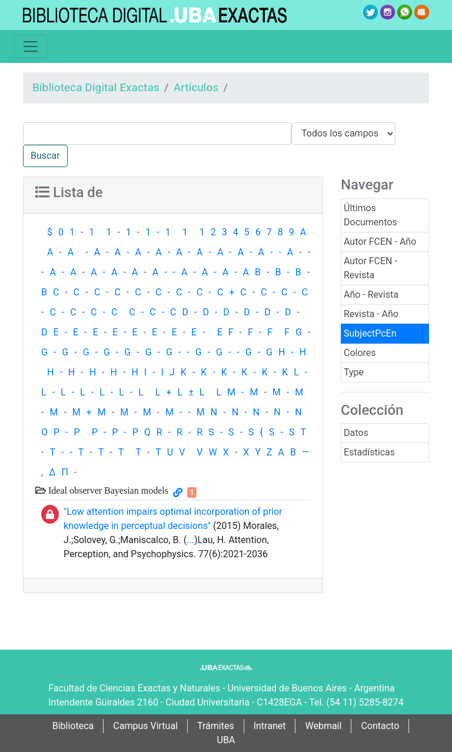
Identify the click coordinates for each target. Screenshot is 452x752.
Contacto (380, 725)
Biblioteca (73, 725)
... (190, 539)
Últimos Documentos (370, 215)
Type (354, 372)
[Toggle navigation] (30, 46)
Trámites (215, 725)
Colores (360, 352)
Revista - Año (371, 314)
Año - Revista (371, 294)
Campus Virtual (145, 725)
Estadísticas (369, 452)
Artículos (196, 87)
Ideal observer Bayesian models (107, 490)
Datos (356, 432)
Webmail (323, 725)
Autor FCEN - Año (380, 241)
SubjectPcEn (370, 333)
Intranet (270, 725)
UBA (226, 740)
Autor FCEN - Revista (370, 268)
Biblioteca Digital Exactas (95, 87)
